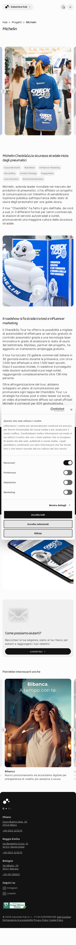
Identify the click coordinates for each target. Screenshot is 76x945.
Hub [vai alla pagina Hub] (5, 22)
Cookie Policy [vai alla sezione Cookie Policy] (56, 920)
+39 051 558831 (11, 874)
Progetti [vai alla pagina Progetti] (17, 22)
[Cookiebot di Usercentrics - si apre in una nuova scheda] (50, 410)
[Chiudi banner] (71, 409)
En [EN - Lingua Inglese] (9, 808)
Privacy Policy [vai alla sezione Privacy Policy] (40, 920)
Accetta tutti (38, 514)
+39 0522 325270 (12, 830)
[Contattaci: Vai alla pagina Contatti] (38, 651)
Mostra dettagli (57, 505)
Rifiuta (38, 533)
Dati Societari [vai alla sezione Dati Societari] (64, 916)
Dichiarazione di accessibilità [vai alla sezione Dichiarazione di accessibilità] (18, 920)
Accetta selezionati (38, 524)
